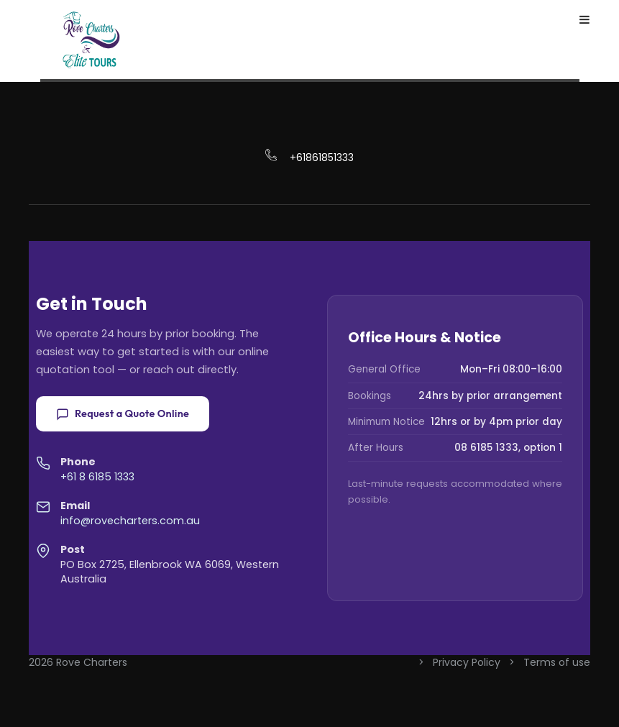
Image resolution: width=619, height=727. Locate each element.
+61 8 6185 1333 (97, 477)
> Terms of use (549, 662)
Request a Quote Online (122, 413)
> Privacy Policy (460, 662)
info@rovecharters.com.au (130, 520)
